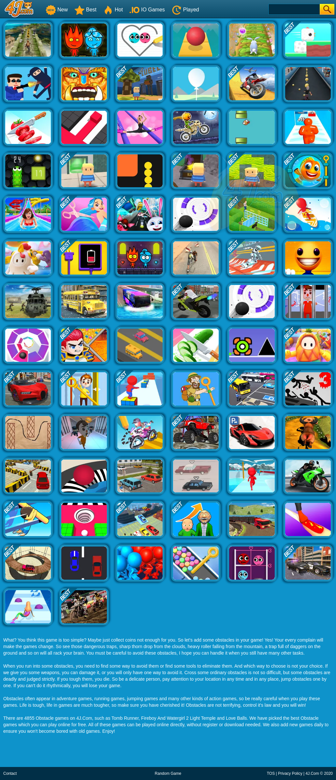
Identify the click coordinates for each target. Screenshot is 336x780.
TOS (271, 773)
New (57, 9)
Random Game (168, 773)
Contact (10, 773)
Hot (113, 9)
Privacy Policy (290, 773)
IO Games (147, 9)
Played (185, 9)
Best (85, 9)
